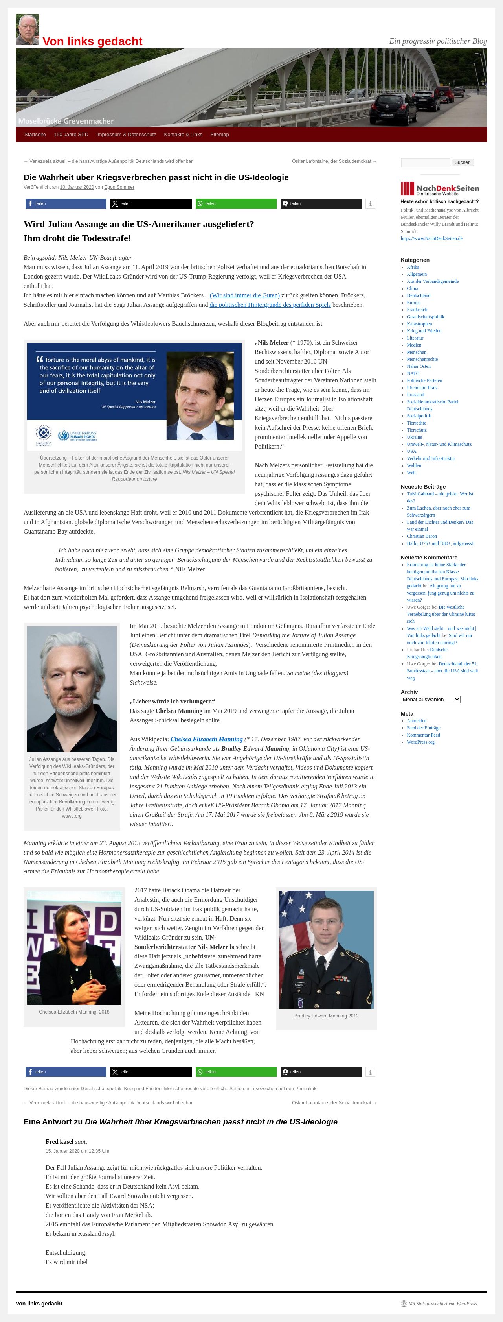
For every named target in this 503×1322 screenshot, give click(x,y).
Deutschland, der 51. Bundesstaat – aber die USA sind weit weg (442, 671)
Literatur (415, 338)
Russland (415, 394)
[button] (66, 204)
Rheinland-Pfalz (422, 387)
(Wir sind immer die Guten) (245, 295)
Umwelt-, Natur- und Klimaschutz (439, 444)
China (413, 288)
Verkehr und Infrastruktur (431, 458)
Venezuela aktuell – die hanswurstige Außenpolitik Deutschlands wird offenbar (108, 161)
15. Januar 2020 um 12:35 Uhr (78, 1151)
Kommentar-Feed (423, 735)
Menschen (416, 352)
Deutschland (419, 295)
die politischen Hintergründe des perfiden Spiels (270, 304)
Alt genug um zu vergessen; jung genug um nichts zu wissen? (440, 593)
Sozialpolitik (419, 416)
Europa (414, 302)
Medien (414, 345)
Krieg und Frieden (142, 1088)
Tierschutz (417, 430)
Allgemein (417, 274)
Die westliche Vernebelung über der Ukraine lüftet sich (441, 614)
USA (412, 451)
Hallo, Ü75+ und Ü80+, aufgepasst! (441, 543)
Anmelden (417, 721)
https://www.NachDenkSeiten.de (432, 238)
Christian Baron (422, 536)
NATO (413, 373)
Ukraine (414, 437)
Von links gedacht (92, 41)
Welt (411, 472)
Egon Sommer (119, 187)
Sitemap (219, 134)
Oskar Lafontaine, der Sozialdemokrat (334, 161)
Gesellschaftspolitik (101, 1088)
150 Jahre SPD (71, 134)
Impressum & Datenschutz (126, 134)
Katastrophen (419, 324)
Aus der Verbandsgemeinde (433, 281)
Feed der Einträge (424, 728)
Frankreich (417, 309)
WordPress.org (421, 742)
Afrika (413, 267)
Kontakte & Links (183, 134)
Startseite (35, 134)
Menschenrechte (181, 1088)
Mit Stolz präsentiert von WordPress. (443, 1303)
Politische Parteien (424, 380)
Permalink (306, 1088)
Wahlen (414, 465)
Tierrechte (416, 423)
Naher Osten (419, 366)
